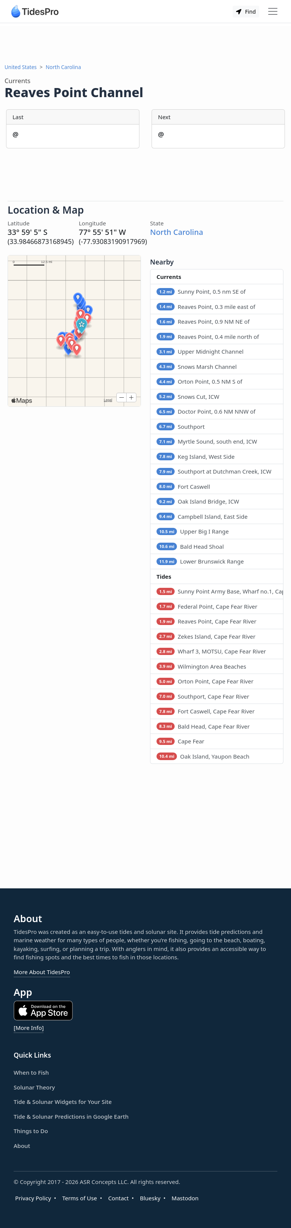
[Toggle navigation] (272, 11)
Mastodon (185, 1198)
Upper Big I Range (192, 531)
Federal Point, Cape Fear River (206, 606)
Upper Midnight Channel (200, 351)
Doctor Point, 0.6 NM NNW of (205, 411)
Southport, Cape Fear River (202, 696)
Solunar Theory (34, 1087)
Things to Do (31, 1131)
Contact (118, 1198)
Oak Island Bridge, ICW (197, 501)
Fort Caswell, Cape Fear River (205, 711)
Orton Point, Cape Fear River (204, 681)
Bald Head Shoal (190, 546)
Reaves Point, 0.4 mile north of (207, 336)
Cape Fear (180, 741)
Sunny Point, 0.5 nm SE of (201, 291)
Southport (180, 426)
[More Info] (29, 1027)
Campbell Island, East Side (201, 516)
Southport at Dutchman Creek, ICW (213, 471)
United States (21, 67)
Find (246, 11)
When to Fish (31, 1072)
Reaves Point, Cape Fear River (206, 621)
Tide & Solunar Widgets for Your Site (63, 1101)
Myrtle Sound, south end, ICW (206, 441)
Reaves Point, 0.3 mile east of (205, 306)
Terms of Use (79, 1198)
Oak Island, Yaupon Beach (202, 756)
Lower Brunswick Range (200, 561)
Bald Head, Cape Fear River (203, 726)
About (22, 1145)
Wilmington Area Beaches (201, 666)
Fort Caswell (183, 486)
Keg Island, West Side (195, 456)
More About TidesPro (42, 972)
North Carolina (63, 67)
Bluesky (150, 1198)
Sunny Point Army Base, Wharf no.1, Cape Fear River (219, 591)
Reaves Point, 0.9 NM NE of (203, 321)
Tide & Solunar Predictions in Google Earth (71, 1116)
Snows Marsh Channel (196, 366)
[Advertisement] (145, 43)
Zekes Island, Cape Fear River (205, 636)
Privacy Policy (33, 1198)
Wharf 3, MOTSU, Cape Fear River (211, 651)
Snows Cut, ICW (187, 396)
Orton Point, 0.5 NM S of (199, 381)
